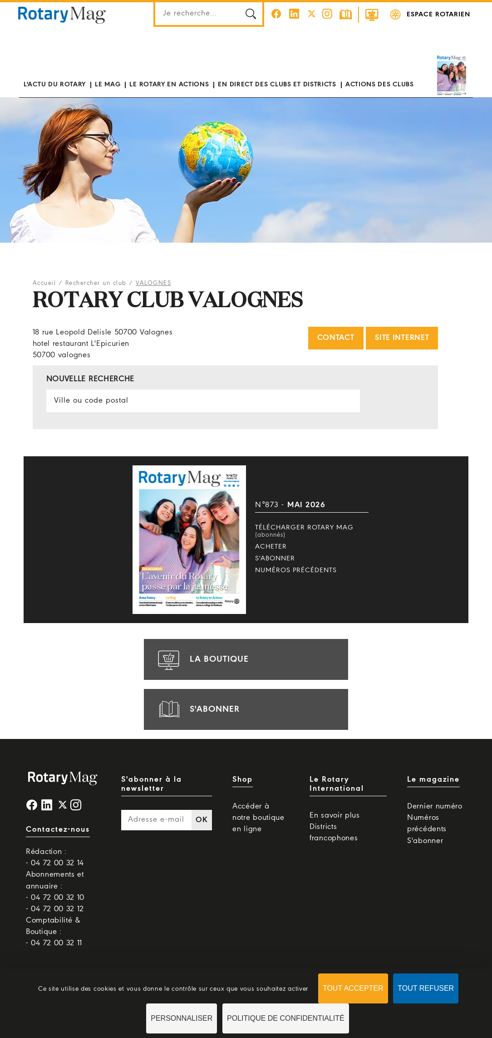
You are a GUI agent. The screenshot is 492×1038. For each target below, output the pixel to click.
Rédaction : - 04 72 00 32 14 (55, 858)
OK (201, 820)
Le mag (107, 84)
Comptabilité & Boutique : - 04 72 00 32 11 (54, 932)
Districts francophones (334, 833)
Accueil (44, 283)
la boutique (202, 659)
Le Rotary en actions (169, 84)
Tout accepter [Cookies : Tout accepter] (353, 988)
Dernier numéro (434, 806)
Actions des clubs (379, 84)
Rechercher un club (96, 283)
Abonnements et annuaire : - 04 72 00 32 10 (55, 886)
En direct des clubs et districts (277, 84)
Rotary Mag (62, 14)
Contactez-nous (58, 829)
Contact (335, 338)
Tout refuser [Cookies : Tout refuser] (426, 988)
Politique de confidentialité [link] (285, 1018)
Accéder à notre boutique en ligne (258, 817)
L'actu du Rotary (55, 84)
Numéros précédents (296, 570)
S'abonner (275, 558)
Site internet (402, 338)
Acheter (271, 546)
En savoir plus (335, 815)
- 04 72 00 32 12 (55, 909)
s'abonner (197, 709)
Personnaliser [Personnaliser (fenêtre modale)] (181, 1018)
